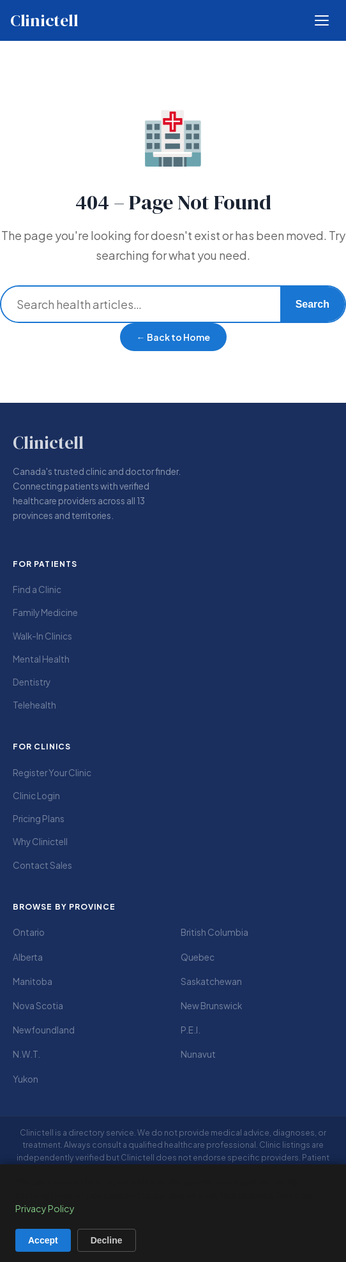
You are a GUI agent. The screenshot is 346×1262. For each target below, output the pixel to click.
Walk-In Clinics (42, 636)
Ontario (29, 932)
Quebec (197, 957)
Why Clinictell (40, 841)
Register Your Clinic (52, 772)
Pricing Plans (38, 818)
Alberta (28, 957)
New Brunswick (211, 1005)
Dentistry (31, 682)
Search (312, 304)
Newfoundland (44, 1030)
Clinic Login (36, 795)
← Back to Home (173, 337)
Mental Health (41, 659)
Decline (107, 1240)
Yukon (25, 1079)
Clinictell (44, 20)
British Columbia (214, 932)
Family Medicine (45, 612)
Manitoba (32, 981)
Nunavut (198, 1054)
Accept (43, 1240)
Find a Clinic (37, 589)
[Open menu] (322, 20)
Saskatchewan (211, 981)
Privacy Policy (44, 1208)
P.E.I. (190, 1030)
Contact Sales (42, 865)
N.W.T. (26, 1054)
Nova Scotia (38, 1005)
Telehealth (34, 705)
